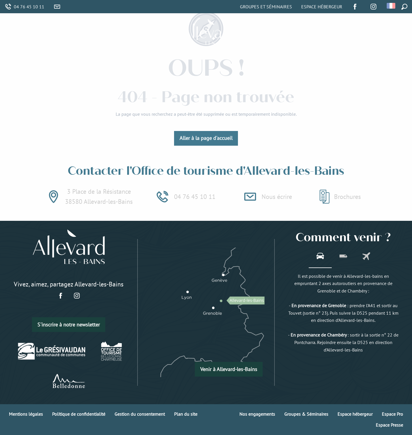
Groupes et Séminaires (266, 7)
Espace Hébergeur (321, 7)
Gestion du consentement (140, 414)
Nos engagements (257, 414)
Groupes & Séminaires (306, 414)
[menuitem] (105, 32)
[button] (391, 6)
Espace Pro (392, 414)
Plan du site (185, 414)
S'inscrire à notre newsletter (68, 324)
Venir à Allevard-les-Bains (228, 369)
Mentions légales (26, 414)
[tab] (320, 257)
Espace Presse (389, 425)
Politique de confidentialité (78, 414)
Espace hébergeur (355, 414)
